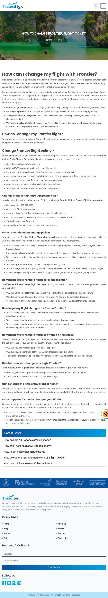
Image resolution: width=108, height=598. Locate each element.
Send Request (54, 567)
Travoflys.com (56, 595)
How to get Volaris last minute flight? (24, 451)
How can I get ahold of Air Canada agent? (27, 445)
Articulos (61, 533)
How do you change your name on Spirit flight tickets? (35, 457)
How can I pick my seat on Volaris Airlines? (28, 463)
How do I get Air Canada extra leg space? (27, 440)
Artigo (6, 538)
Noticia (61, 528)
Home (49, 39)
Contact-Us (62, 538)
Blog (6, 528)
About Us (62, 524)
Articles (7, 533)
